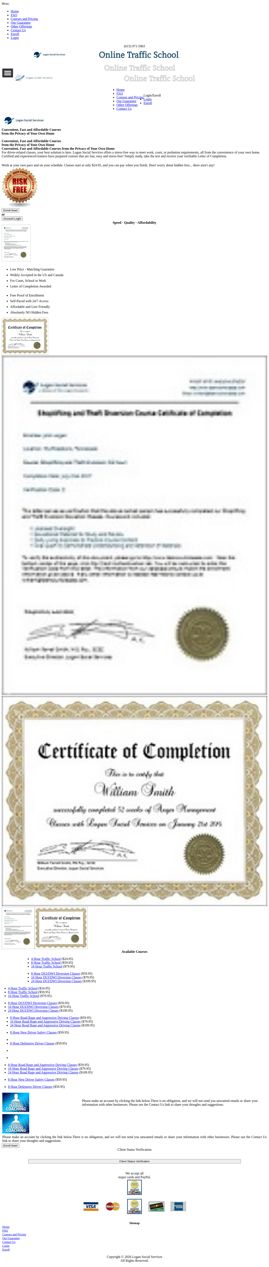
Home (120, 89)
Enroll (148, 103)
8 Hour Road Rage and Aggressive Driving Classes (44, 1017)
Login (148, 99)
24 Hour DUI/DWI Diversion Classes (56, 981)
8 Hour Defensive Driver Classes (32, 1043)
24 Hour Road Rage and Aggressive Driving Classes (45, 1025)
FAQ (119, 93)
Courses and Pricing (130, 97)
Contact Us (124, 108)
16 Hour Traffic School (46, 966)
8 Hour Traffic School (46, 962)
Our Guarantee (126, 101)
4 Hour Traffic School (46, 959)
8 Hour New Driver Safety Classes (33, 1032)
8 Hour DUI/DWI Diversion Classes (55, 973)
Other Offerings (127, 105)
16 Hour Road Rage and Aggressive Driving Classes (45, 1021)
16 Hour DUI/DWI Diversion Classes (56, 977)
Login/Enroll (152, 99)
